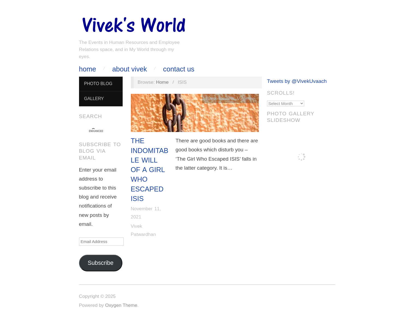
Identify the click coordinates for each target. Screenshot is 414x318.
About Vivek (129, 69)
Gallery (94, 98)
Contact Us (178, 69)
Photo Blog (98, 83)
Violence (246, 98)
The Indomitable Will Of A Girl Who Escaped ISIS (149, 169)
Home (87, 69)
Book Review (220, 98)
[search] (96, 131)
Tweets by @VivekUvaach (297, 81)
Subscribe (101, 263)
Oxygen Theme (121, 305)
